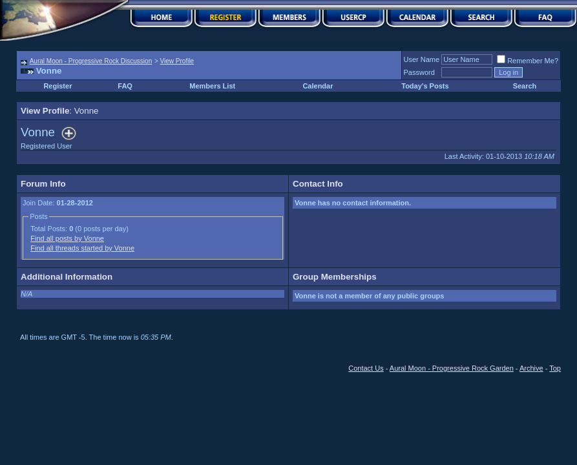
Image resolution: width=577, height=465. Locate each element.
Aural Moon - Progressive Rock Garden (452, 368)
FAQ (125, 86)
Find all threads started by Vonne (82, 248)
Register (57, 86)
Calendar (317, 86)
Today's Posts (424, 86)
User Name (422, 59)
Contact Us (365, 368)
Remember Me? (527, 61)
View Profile (177, 61)
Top (555, 368)
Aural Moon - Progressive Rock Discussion (91, 61)
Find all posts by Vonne (67, 238)
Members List (212, 86)
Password (419, 72)
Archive (531, 368)
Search (525, 86)
